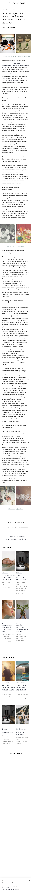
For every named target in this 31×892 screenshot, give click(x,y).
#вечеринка (21, 537)
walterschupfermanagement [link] (12, 56)
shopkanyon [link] (26, 56)
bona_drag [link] (13, 509)
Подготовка (6, 682)
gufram (21, 509)
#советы (13, 537)
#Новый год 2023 (11, 539)
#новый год (22, 539)
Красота (5, 572)
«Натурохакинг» (13, 80)
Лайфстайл (20, 621)
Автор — (15, 522)
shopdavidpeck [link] (19, 246)
